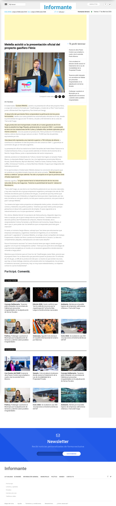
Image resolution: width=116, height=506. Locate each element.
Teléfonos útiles (11, 496)
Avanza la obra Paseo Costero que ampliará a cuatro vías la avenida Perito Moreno (76, 53)
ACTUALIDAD (9, 477)
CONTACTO (70, 477)
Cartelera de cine (11, 493)
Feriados (8, 490)
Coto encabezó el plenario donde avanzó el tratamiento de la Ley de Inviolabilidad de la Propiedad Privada (77, 66)
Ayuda (20, 503)
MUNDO (61, 477)
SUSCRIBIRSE (71, 454)
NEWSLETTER (93, 4)
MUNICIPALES (45, 477)
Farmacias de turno (84, 11)
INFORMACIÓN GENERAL (30, 477)
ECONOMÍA (17, 477)
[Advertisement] (46, 27)
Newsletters (49, 503)
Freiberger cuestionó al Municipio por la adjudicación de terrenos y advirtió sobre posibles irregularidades (77, 95)
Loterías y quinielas (12, 487)
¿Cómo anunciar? (62, 503)
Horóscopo (9, 483)
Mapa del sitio (9, 503)
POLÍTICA (54, 477)
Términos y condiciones (33, 503)
